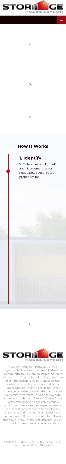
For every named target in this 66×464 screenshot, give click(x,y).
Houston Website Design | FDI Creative (33, 445)
